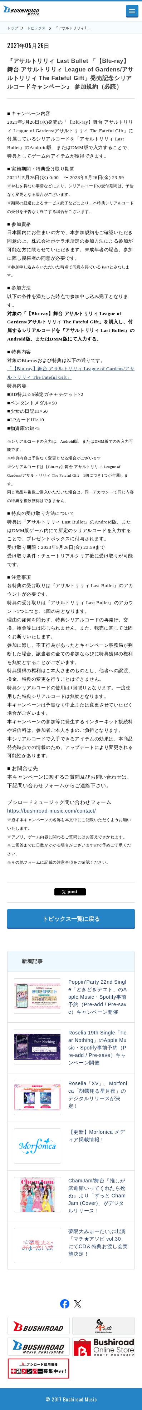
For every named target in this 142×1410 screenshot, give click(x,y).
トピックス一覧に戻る (71, 919)
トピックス (36, 28)
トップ (12, 28)
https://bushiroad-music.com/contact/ (51, 811)
